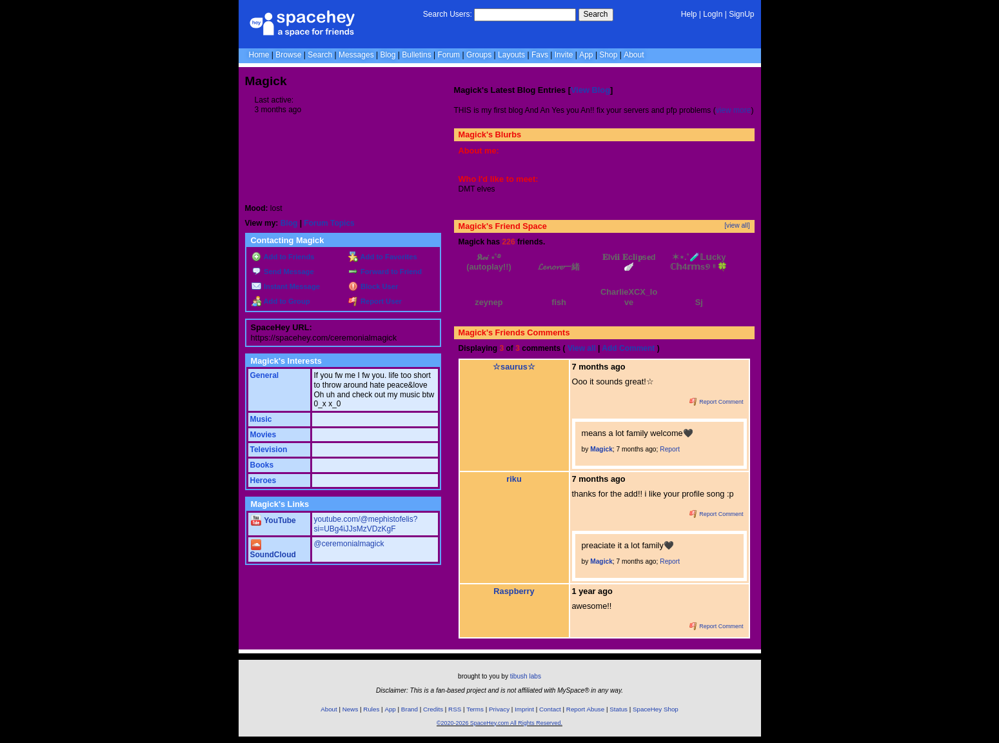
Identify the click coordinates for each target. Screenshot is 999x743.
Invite (564, 54)
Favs (539, 54)
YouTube (273, 520)
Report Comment (716, 402)
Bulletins (416, 54)
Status (618, 709)
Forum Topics (329, 223)
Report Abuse (585, 709)
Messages (356, 54)
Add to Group (281, 301)
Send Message (283, 271)
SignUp (741, 14)
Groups (478, 54)
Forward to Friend (385, 271)
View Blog (590, 90)
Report (670, 449)
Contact (550, 709)
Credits (433, 709)
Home (259, 54)
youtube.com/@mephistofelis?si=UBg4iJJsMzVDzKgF (366, 524)
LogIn (712, 14)
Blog (387, 54)
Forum (448, 54)
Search (596, 14)
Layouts (511, 54)
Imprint (524, 709)
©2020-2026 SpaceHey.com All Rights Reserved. (499, 723)
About (634, 54)
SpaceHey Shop (655, 709)
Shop (608, 54)
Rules (371, 709)
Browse (288, 54)
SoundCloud (273, 550)
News (350, 709)
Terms (475, 709)
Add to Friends (283, 257)
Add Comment (628, 348)
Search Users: (447, 14)
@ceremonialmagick (349, 543)
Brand (409, 709)
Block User (373, 286)
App (586, 54)
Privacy (499, 709)
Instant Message (286, 286)
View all (582, 348)
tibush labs (525, 676)
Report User (375, 301)
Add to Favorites (382, 257)
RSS (454, 709)
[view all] (736, 225)
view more (733, 110)
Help (689, 14)
